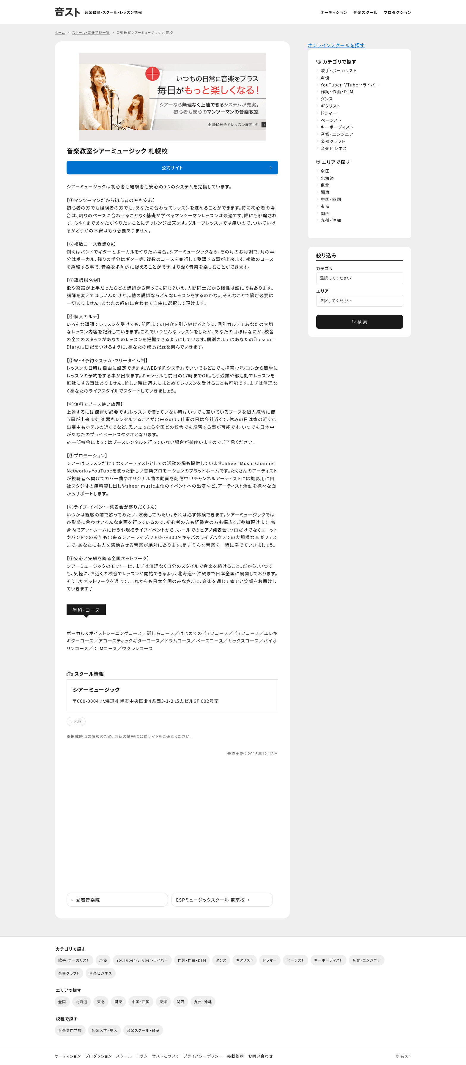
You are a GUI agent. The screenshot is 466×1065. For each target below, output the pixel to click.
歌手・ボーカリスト (339, 70)
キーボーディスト (337, 127)
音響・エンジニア (337, 134)
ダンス (327, 99)
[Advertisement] (172, 824)
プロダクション (397, 12)
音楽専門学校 (70, 1030)
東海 (325, 206)
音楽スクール (365, 12)
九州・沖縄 (331, 220)
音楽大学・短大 (104, 1030)
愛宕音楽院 (85, 900)
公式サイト (172, 168)
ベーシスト (331, 120)
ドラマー (329, 113)
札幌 (78, 721)
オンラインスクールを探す (336, 45)
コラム (142, 1056)
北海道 (327, 178)
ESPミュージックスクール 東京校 (213, 900)
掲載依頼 (235, 1056)
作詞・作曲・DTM (337, 91)
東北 (325, 185)
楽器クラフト (333, 141)
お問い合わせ (260, 1056)
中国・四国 (331, 199)
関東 (325, 192)
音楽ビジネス (334, 148)
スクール (124, 1056)
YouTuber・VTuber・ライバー (350, 85)
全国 (325, 171)
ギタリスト (331, 106)
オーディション (333, 12)
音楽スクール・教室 (143, 1030)
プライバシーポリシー (203, 1056)
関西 (325, 213)
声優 (325, 78)
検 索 (359, 321)
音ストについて (165, 1056)
